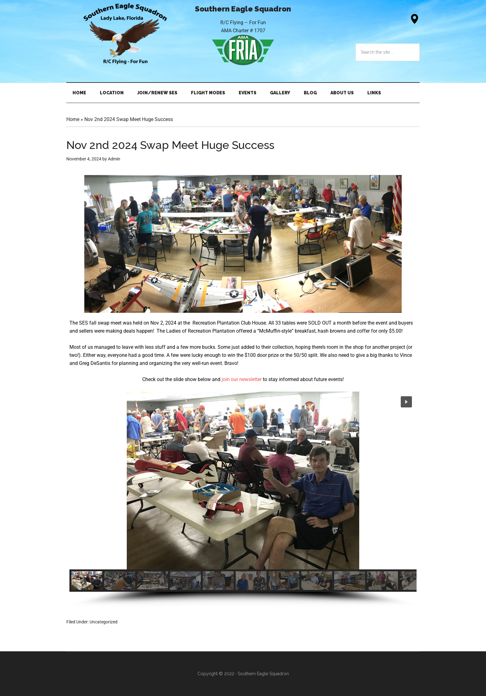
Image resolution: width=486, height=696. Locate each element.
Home (72, 119)
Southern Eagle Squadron (125, 34)
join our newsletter (242, 379)
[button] (406, 401)
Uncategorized (103, 621)
